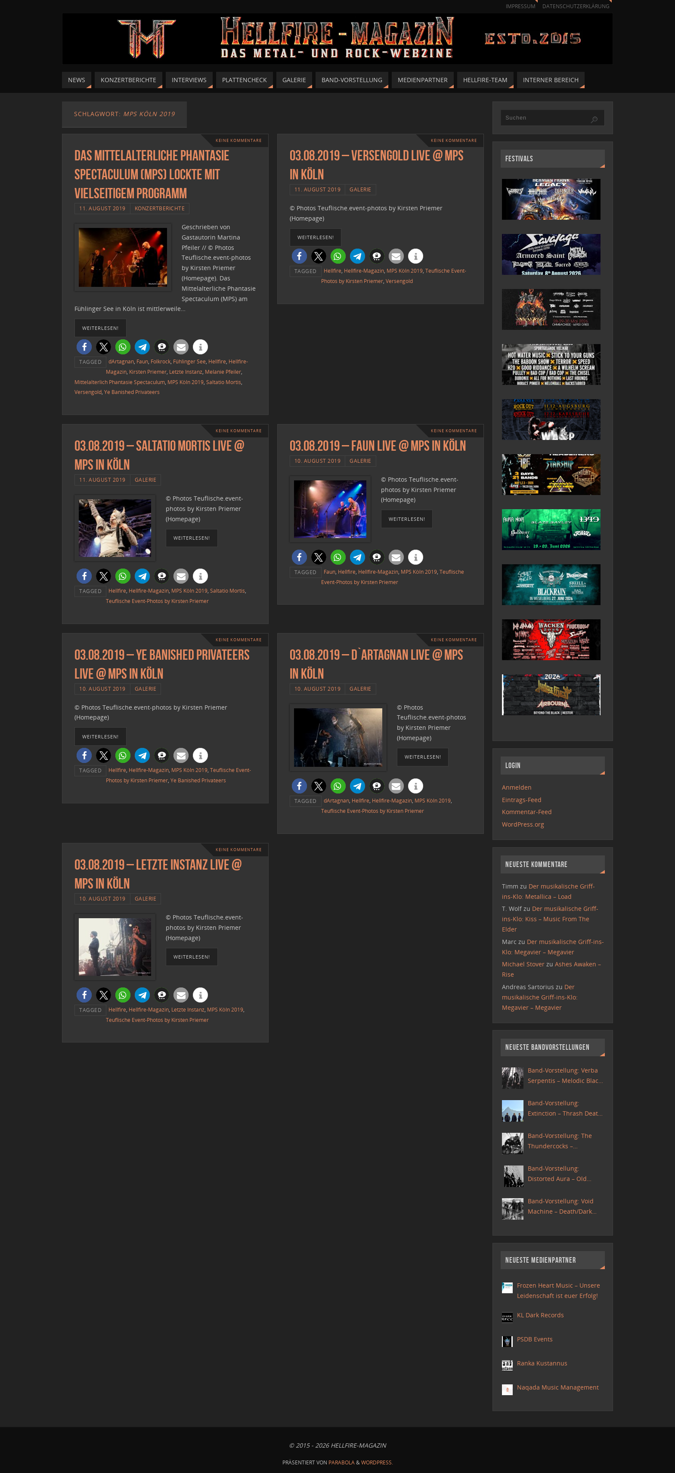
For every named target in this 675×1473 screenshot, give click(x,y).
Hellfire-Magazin (364, 270)
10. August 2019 (317, 460)
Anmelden (517, 787)
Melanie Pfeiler (223, 371)
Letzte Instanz (185, 371)
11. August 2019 (102, 208)
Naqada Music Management (558, 1387)
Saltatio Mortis (223, 381)
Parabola (341, 1462)
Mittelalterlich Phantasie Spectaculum (119, 381)
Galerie (361, 189)
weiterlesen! (100, 328)
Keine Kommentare (236, 140)
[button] (84, 346)
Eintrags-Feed (522, 800)
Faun (142, 361)
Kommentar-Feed (527, 812)
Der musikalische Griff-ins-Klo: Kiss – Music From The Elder (550, 918)
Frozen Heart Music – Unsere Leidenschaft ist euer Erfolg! (558, 1290)
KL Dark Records (540, 1315)
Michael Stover (523, 964)
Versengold (88, 391)
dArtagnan (121, 361)
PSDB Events (535, 1339)
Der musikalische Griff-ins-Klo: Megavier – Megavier (540, 997)
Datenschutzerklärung (574, 6)
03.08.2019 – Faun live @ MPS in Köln (378, 446)
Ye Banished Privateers (132, 391)
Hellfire (217, 361)
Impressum (517, 6)
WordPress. (377, 1462)
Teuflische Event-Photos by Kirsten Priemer (157, 600)
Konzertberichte (160, 208)
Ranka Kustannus (542, 1363)
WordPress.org (523, 824)
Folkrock (160, 361)
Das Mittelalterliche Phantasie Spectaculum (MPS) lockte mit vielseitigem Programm (151, 174)
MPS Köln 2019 (185, 381)
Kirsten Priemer (148, 371)
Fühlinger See (189, 361)
